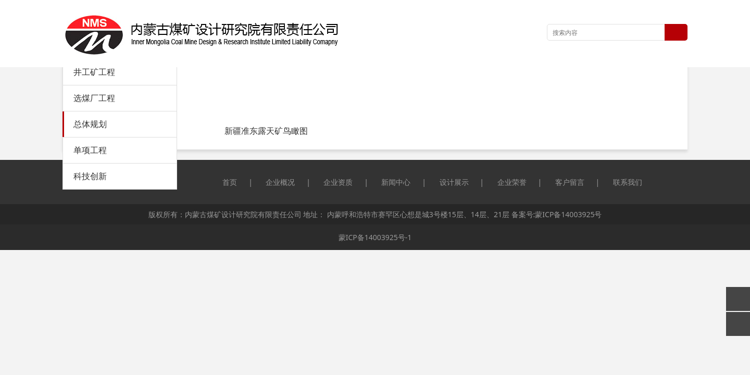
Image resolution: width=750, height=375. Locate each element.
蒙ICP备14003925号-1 (375, 237)
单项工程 (90, 150)
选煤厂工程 (94, 98)
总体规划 (90, 124)
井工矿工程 (94, 72)
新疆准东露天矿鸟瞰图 (266, 130)
